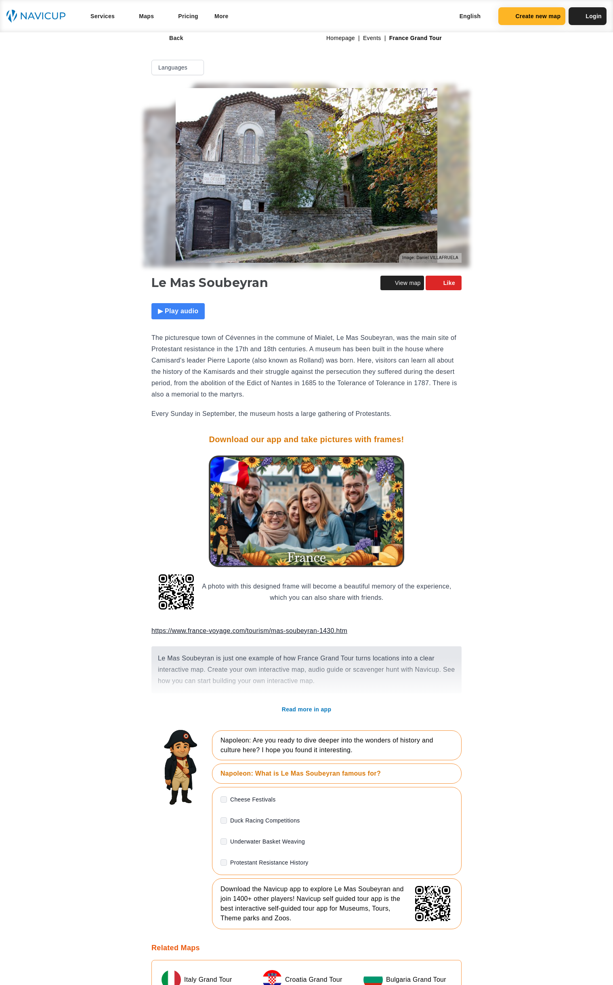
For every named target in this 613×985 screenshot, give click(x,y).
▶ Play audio (178, 311)
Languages (178, 67)
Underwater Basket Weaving (267, 841)
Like (443, 283)
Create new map (532, 16)
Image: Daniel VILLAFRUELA (430, 257)
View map (402, 283)
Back (170, 38)
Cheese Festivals (253, 799)
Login (587, 16)
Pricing (188, 16)
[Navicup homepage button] (38, 16)
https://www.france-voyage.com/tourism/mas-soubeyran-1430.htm (249, 630)
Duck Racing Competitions (265, 820)
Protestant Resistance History (269, 862)
